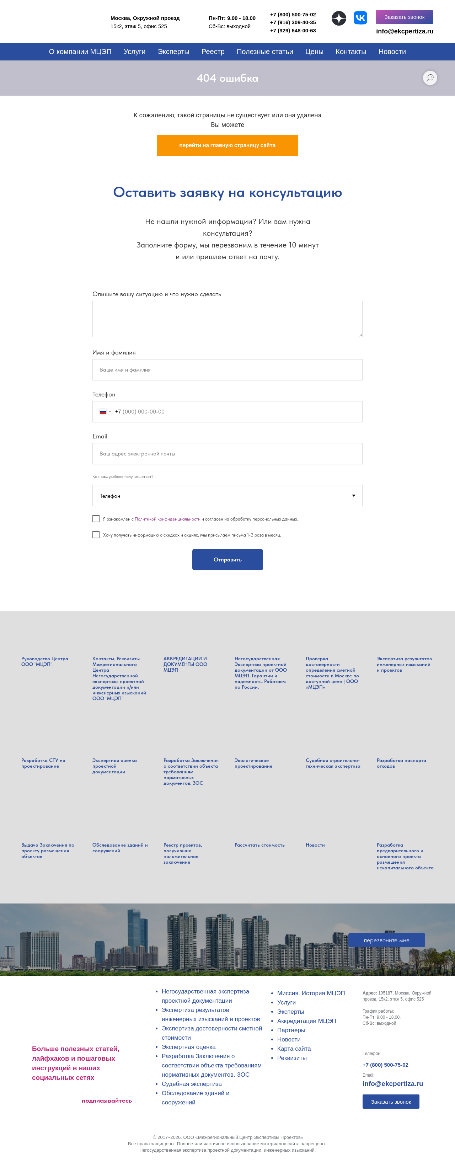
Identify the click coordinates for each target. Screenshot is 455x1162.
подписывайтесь (107, 1100)
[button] (404, 17)
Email (99, 436)
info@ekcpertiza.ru (393, 1083)
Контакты (351, 51)
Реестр (213, 51)
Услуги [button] (135, 51)
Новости (392, 51)
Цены (314, 51)
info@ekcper (395, 31)
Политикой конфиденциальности (167, 519)
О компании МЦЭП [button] (80, 51)
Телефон (104, 394)
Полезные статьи (265, 51)
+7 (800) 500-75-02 (385, 1065)
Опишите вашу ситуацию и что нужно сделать (156, 294)
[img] (339, 18)
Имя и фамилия (114, 352)
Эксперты (173, 51)
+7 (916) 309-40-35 (293, 22)
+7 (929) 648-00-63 (293, 30)
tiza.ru (424, 31)
